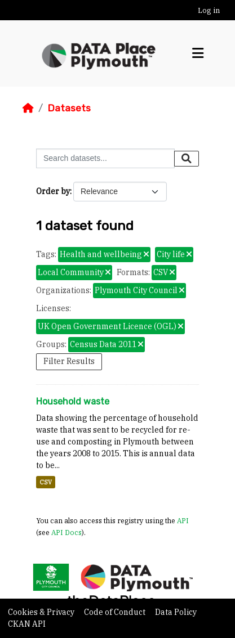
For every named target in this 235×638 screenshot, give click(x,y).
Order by (53, 191)
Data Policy (176, 612)
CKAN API (27, 624)
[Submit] (186, 159)
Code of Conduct (115, 612)
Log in (209, 10)
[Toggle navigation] (198, 53)
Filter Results (69, 361)
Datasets (69, 108)
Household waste (72, 401)
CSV (45, 482)
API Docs (66, 532)
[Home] (28, 108)
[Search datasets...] (105, 158)
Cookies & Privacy (42, 612)
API (183, 520)
